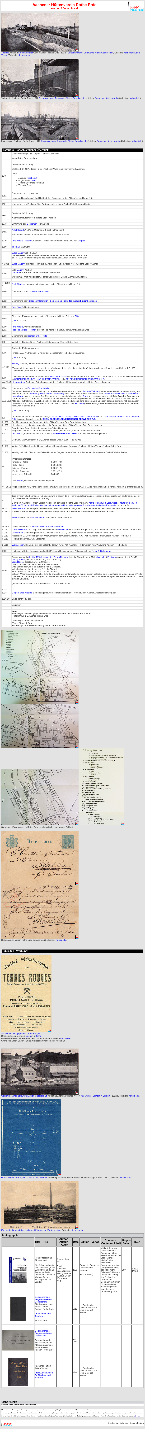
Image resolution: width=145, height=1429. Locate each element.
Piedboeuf (32, 178)
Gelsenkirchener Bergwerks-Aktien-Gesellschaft (90, 53)
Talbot (33, 180)
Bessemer (32, 224)
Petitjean (111, 557)
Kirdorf (20, 480)
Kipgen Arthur (18, 382)
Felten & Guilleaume (101, 551)
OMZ (15, 410)
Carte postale (54, 1230)
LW (14, 320)
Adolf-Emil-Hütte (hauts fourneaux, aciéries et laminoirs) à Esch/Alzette (61, 505)
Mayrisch (100, 557)
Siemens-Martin (25, 53)
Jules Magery (18, 253)
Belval (38, 1036)
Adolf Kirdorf (18, 230)
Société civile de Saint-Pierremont (48, 526)
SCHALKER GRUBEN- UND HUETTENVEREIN (37, 379)
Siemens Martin (37, 517)
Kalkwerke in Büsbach (38, 291)
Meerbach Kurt (19, 508)
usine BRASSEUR (58, 376)
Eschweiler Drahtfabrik (38, 388)
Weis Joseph (18, 545)
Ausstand (79, 403)
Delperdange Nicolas (22, 593)
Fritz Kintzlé (17, 307)
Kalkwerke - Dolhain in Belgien (95, 1096)
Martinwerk (62, 529)
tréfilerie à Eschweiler (106, 505)
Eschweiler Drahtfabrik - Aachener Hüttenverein (24, 1230)
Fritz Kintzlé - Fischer (22, 241)
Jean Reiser (17, 562)
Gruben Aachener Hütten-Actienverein (19, 1405)
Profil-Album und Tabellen (43, 1314)
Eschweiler (65, 1038)
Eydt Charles (18, 284)
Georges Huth (18, 559)
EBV (77, 316)
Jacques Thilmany (91, 391)
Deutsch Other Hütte (37, 336)
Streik (85, 396)
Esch (28, 1036)
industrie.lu (24, 55)
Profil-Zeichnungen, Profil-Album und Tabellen (44, 1375)
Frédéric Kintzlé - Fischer (24, 330)
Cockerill (16, 272)
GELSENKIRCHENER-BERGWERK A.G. (85, 379)
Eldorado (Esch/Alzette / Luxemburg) (46, 393)
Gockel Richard (19, 529)
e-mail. (102, 1410)
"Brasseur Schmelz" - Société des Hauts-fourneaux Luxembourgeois (63, 301)
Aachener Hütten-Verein (106, 98)
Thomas (5, 53)
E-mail (137, 1416)
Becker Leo (17, 533)
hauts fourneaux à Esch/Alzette (103, 503)
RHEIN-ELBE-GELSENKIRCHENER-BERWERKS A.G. (69, 419)
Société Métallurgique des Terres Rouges (48, 557)
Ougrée (81, 241)
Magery (20, 270)
